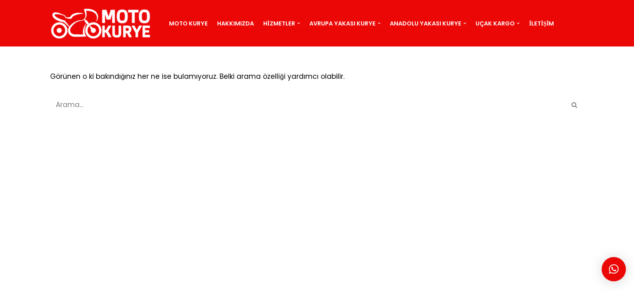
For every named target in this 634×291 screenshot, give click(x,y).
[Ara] (308, 105)
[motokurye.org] (102, 23)
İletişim (541, 23)
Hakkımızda (235, 23)
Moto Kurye (188, 23)
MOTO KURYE (78, 280)
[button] (298, 23)
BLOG (148, 280)
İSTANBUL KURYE (188, 280)
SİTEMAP (119, 280)
